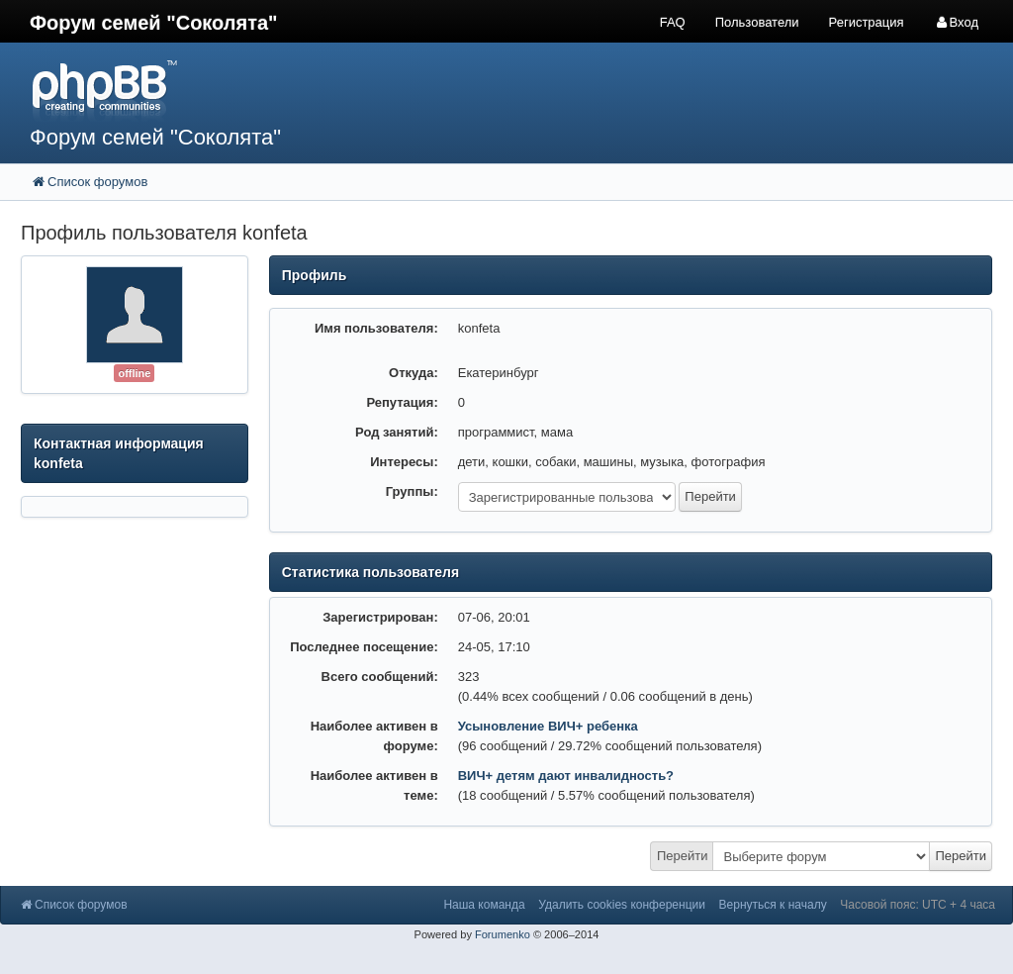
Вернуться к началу (773, 905)
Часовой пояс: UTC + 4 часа (917, 905)
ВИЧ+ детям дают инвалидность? (566, 775)
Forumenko (502, 934)
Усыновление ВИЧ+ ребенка (548, 726)
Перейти (682, 855)
